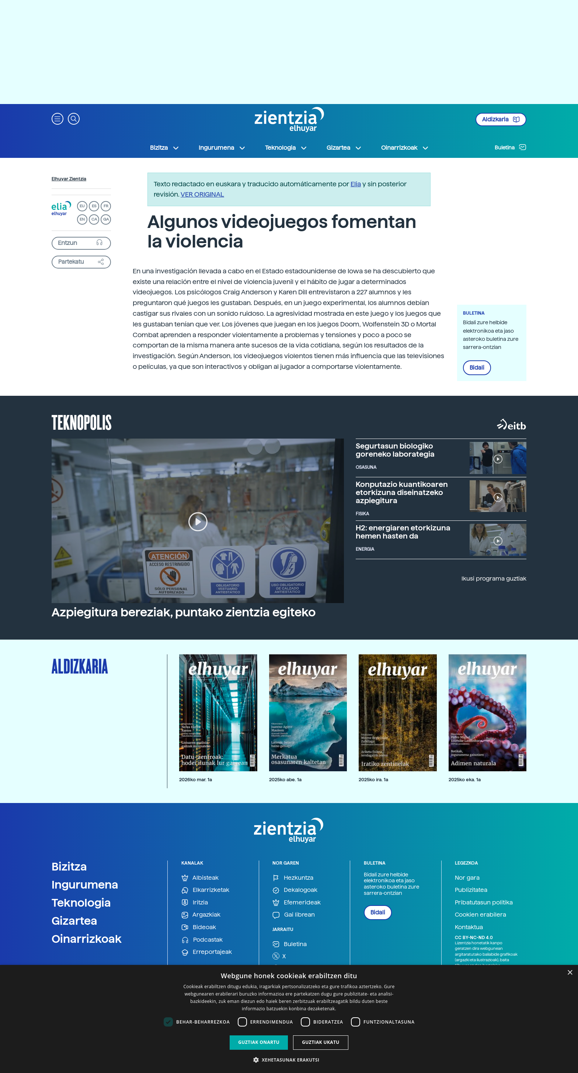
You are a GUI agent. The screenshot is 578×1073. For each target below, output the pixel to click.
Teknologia (81, 902)
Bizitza (69, 866)
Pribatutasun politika (484, 902)
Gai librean (293, 915)
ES (94, 206)
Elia (356, 184)
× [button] (569, 973)
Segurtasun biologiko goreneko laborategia (395, 450)
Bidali (477, 367)
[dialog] (289, 1019)
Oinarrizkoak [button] (405, 148)
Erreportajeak (206, 952)
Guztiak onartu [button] (258, 1042)
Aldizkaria (501, 119)
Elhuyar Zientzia (69, 178)
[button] (57, 118)
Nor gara (467, 877)
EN (82, 219)
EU (82, 206)
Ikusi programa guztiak (494, 578)
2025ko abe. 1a (285, 779)
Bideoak (198, 927)
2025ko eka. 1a (465, 779)
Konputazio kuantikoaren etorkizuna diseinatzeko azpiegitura (402, 492)
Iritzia (194, 903)
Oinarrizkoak (87, 938)
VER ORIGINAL (202, 194)
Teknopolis (82, 421)
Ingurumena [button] (222, 148)
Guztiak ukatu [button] (321, 1042)
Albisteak (200, 878)
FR (106, 206)
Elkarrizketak (205, 890)
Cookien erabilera (480, 914)
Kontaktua (469, 927)
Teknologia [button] (286, 148)
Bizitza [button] (165, 148)
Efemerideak (296, 903)
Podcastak (202, 940)
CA (94, 219)
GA (106, 219)
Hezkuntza (292, 878)
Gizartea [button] (344, 148)
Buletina (510, 147)
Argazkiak (200, 915)
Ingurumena (85, 884)
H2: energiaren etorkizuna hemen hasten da (403, 531)
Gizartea (74, 920)
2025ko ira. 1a (373, 779)
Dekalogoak (294, 890)
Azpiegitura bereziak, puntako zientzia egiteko (184, 612)
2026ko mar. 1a (195, 779)
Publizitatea (471, 889)
